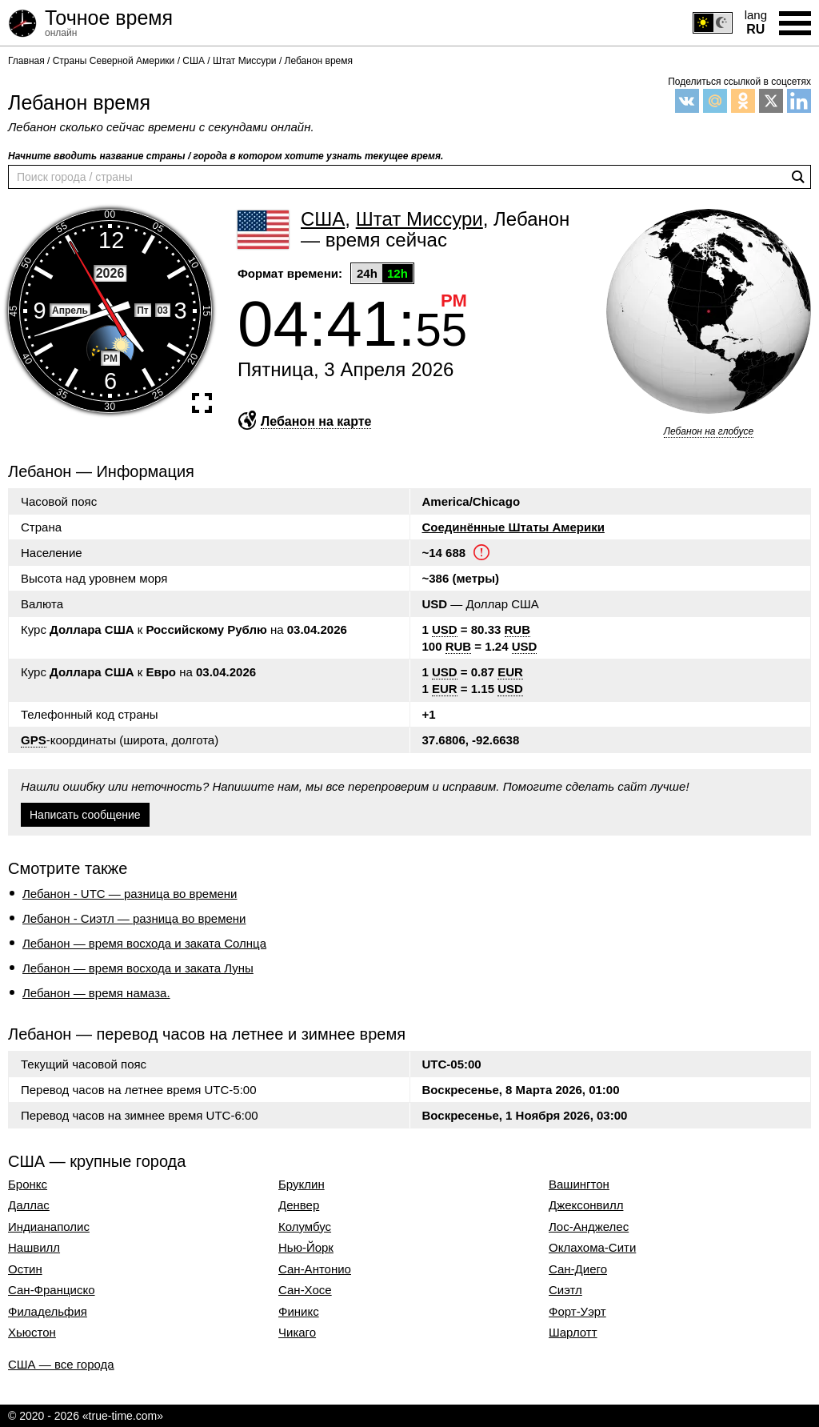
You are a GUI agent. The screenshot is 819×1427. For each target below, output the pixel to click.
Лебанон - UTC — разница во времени (129, 893)
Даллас (29, 1205)
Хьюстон (32, 1332)
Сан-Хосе (305, 1290)
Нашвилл (34, 1247)
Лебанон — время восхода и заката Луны (138, 968)
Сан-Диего (578, 1269)
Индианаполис (49, 1227)
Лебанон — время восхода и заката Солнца (144, 943)
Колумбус (304, 1227)
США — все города (61, 1364)
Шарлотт (573, 1332)
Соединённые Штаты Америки (513, 527)
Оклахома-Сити (592, 1247)
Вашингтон (579, 1184)
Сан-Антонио (314, 1269)
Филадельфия (47, 1311)
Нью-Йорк (306, 1247)
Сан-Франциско (51, 1290)
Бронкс (27, 1184)
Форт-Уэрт (577, 1311)
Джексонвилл (586, 1205)
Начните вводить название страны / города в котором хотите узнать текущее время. (225, 156)
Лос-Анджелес (589, 1227)
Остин (25, 1269)
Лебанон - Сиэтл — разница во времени (134, 918)
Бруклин (301, 1184)
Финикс (298, 1311)
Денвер (298, 1205)
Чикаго (297, 1332)
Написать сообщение (85, 814)
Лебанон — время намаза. (96, 993)
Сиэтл (565, 1290)
